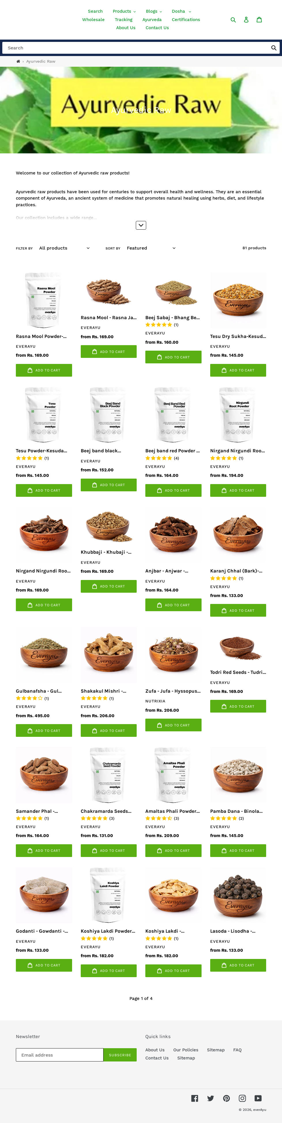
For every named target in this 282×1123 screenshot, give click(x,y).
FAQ (237, 1050)
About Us (155, 1050)
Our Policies (185, 1050)
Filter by (24, 248)
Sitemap (216, 1050)
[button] (124, 11)
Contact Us (157, 1058)
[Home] (18, 61)
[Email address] (60, 1054)
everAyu (259, 1110)
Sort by (113, 248)
